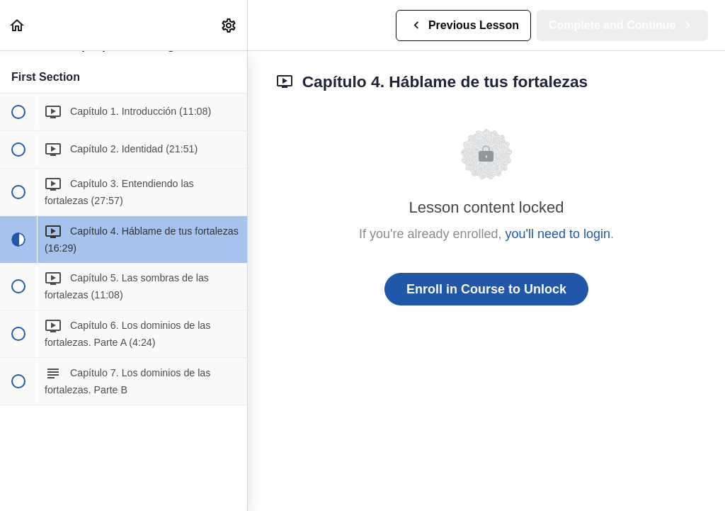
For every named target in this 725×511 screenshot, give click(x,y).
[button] (17, 25)
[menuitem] (229, 25)
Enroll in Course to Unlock (486, 289)
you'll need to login (558, 234)
